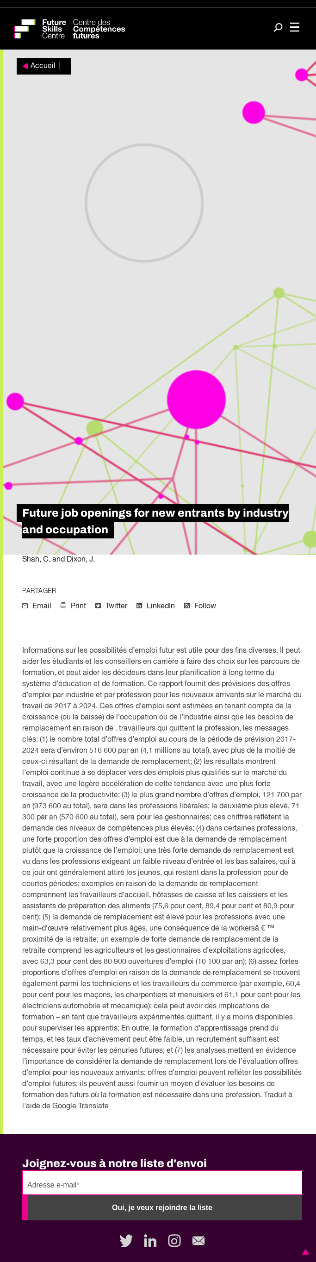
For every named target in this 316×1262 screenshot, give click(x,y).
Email (41, 606)
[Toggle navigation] (294, 28)
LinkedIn (161, 606)
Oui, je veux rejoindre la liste (162, 1208)
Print (78, 606)
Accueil (43, 66)
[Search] (278, 28)
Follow (205, 606)
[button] (304, 1252)
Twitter (116, 606)
